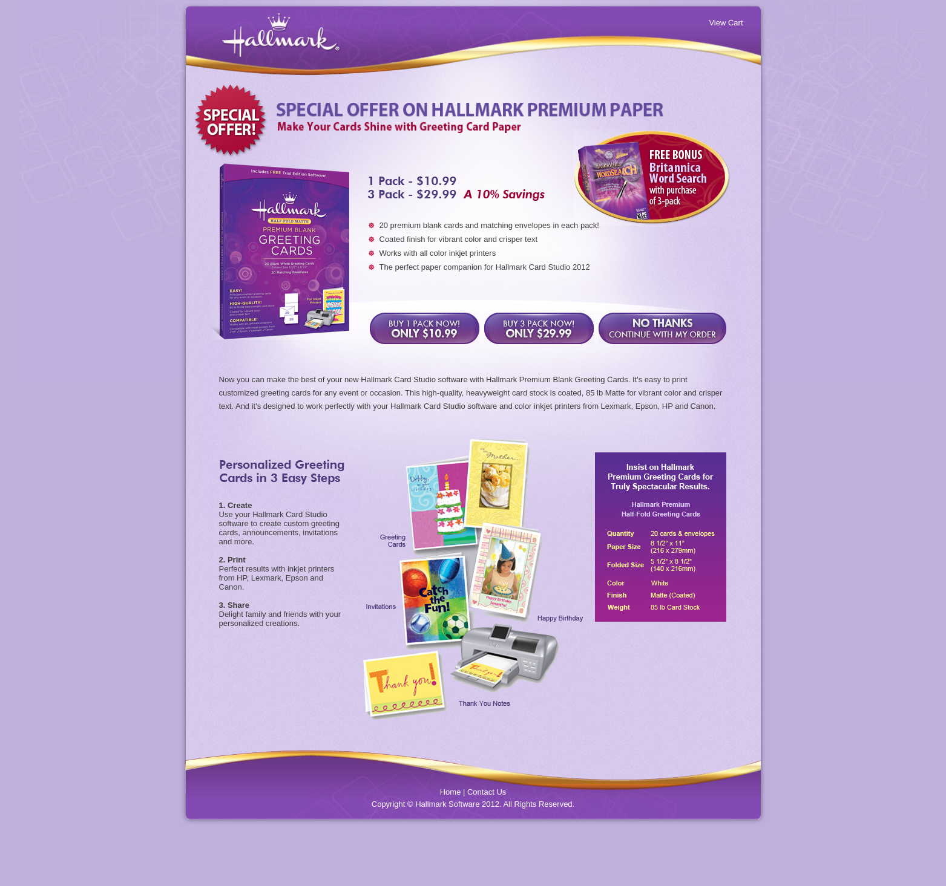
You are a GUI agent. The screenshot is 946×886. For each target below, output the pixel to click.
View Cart (726, 22)
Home (450, 791)
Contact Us (486, 791)
